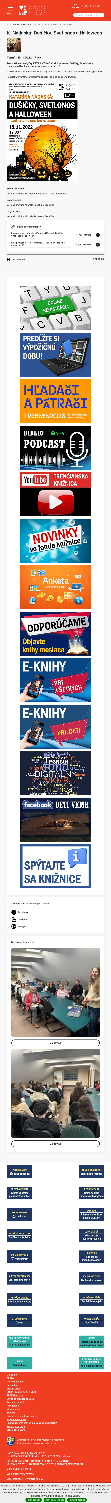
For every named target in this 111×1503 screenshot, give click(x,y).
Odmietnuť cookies (54, 1500)
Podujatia (27, 24)
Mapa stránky (75, 6)
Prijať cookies (34, 1500)
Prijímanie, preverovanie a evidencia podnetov (32, 1422)
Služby (10, 1378)
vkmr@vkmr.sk (23, 1468)
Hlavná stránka (13, 24)
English (96, 6)
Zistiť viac (55, 1042)
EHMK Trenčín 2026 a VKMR (22, 1392)
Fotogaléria (13, 1405)
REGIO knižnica (15, 1395)
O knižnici (12, 1374)
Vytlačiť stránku (16, 259)
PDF (81, 235)
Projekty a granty (16, 1426)
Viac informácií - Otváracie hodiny (25, 1478)
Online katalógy (15, 1381)
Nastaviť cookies (77, 1500)
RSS (86, 6)
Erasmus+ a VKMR (16, 1429)
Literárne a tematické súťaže (22, 1416)
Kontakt (11, 1412)
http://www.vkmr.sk (23, 1473)
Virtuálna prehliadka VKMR (21, 1398)
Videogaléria (14, 1409)
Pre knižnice (13, 1388)
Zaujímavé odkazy (16, 1419)
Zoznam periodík (16, 1402)
